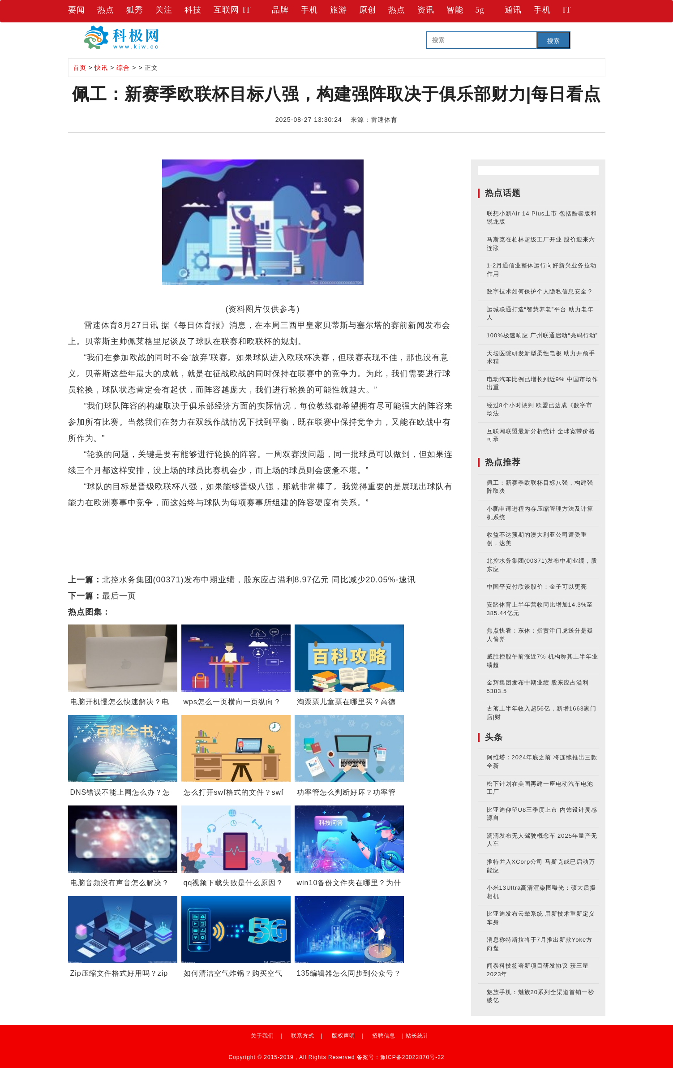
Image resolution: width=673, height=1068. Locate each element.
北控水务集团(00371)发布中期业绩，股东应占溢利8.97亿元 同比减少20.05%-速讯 (259, 579)
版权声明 (343, 1036)
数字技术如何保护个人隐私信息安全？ (540, 291)
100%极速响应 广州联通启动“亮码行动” (542, 335)
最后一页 (119, 595)
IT (247, 9)
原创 (367, 9)
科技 (192, 9)
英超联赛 (234, 518)
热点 (105, 9)
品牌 (280, 9)
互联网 (226, 9)
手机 (309, 9)
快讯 (101, 67)
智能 (454, 9)
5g (480, 9)
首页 (79, 67)
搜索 (553, 40)
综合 (123, 67)
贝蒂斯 (201, 518)
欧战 (129, 518)
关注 (163, 9)
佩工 (149, 518)
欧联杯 (173, 518)
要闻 (76, 9)
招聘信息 (383, 1036)
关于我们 (262, 1036)
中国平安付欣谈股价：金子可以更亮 (537, 586)
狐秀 (134, 9)
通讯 (513, 9)
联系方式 (302, 1036)
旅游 (338, 9)
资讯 (425, 9)
